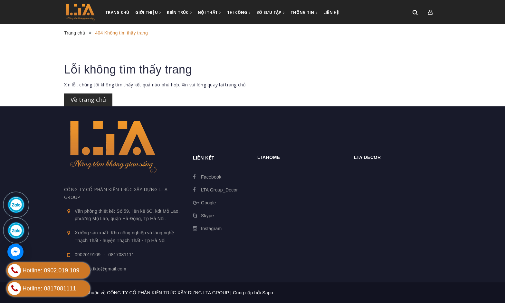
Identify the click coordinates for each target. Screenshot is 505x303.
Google (208, 202)
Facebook (211, 177)
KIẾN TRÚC (179, 12)
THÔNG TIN (304, 12)
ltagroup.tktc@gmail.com (100, 268)
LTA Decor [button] (367, 157)
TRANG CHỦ (117, 12)
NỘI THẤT (209, 12)
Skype (207, 215)
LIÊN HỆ (331, 12)
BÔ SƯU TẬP (270, 12)
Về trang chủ (88, 99)
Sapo (267, 292)
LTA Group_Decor (219, 189)
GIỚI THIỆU (148, 12)
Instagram (211, 228)
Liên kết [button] (203, 158)
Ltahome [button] (268, 157)
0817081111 (121, 254)
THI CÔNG (239, 12)
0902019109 (87, 254)
